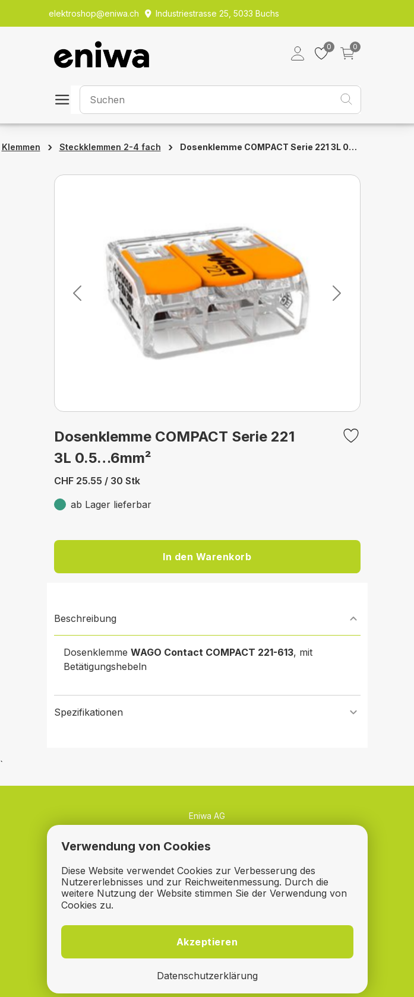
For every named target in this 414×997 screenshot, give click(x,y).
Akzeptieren (207, 942)
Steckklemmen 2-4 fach (110, 147)
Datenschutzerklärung (207, 976)
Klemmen (21, 147)
